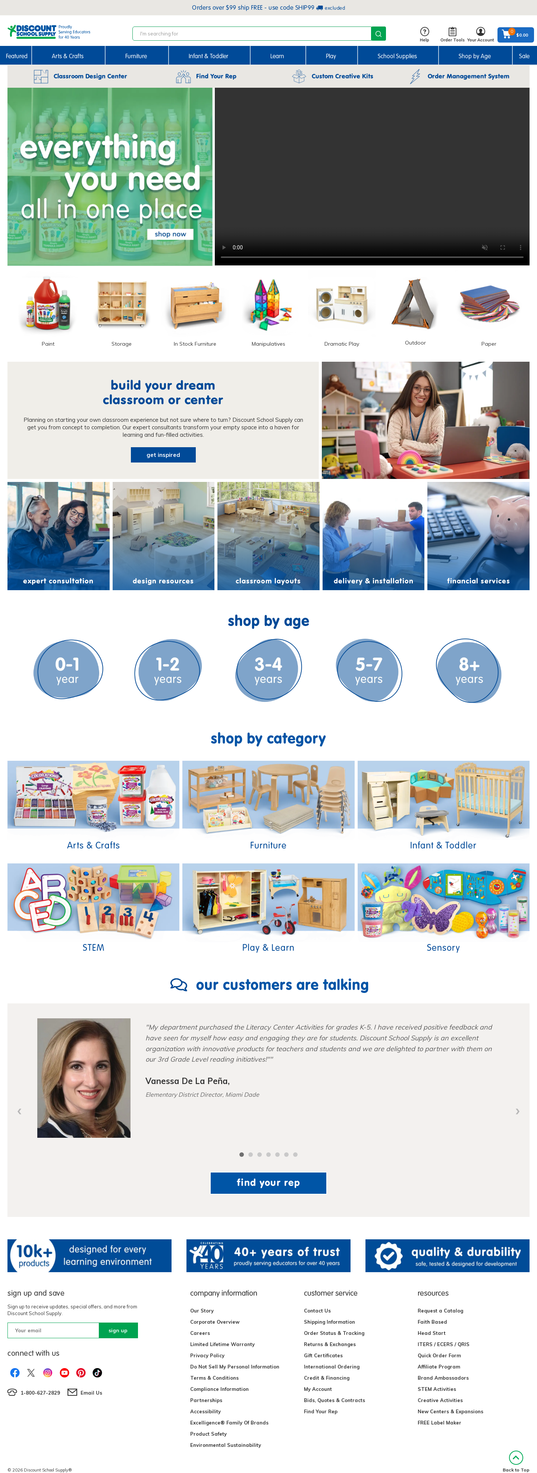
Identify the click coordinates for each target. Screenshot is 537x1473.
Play (331, 56)
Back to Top (516, 1462)
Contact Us (317, 1311)
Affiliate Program (439, 1367)
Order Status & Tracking (334, 1333)
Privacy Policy (207, 1355)
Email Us (91, 1393)
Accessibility (205, 1411)
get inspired (163, 454)
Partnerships (206, 1400)
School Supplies (397, 56)
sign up (118, 1330)
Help (425, 35)
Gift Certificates (323, 1355)
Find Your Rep (320, 1411)
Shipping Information (329, 1322)
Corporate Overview (214, 1322)
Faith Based (432, 1322)
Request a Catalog (440, 1311)
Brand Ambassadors (443, 1378)
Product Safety (208, 1434)
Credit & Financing (326, 1378)
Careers (200, 1333)
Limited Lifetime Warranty (222, 1344)
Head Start (432, 1333)
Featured (17, 56)
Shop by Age (475, 56)
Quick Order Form (439, 1355)
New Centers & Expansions (450, 1411)
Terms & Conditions (214, 1378)
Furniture (136, 56)
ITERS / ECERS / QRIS (444, 1344)
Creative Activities (440, 1400)
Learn (277, 56)
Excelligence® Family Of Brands (229, 1423)
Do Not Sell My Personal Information (234, 1367)
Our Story (202, 1311)
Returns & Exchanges (330, 1344)
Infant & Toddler (208, 56)
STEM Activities (437, 1389)
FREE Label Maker (439, 1423)
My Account (318, 1389)
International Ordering (331, 1367)
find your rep (269, 1183)
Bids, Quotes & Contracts (334, 1400)
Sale (524, 56)
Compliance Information (219, 1389)
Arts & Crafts (68, 56)
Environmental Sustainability (225, 1445)
